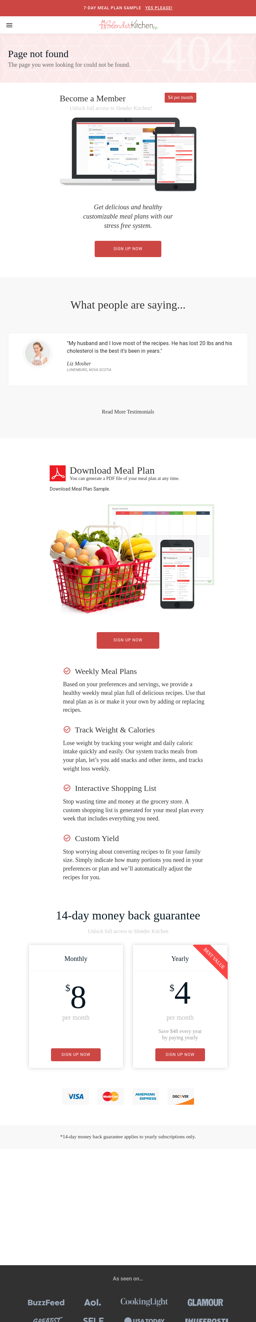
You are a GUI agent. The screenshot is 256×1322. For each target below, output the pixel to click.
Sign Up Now (128, 248)
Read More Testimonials (128, 412)
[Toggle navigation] (9, 25)
